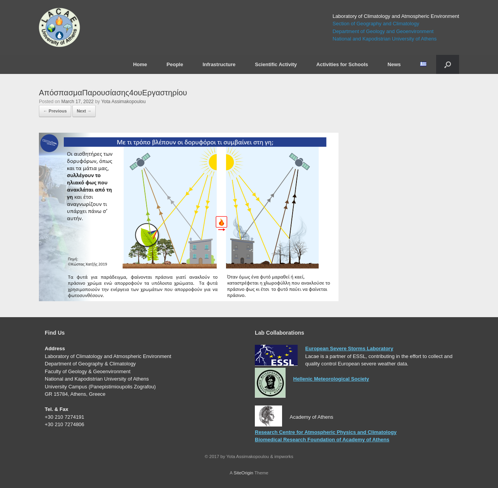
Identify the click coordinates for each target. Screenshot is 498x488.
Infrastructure (219, 64)
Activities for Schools (342, 64)
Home (140, 64)
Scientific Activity (276, 64)
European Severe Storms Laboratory (349, 348)
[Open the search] (447, 64)
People (175, 64)
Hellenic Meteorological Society (331, 379)
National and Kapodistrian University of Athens (385, 39)
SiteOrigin (243, 472)
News (394, 64)
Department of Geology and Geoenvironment (383, 31)
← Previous (55, 111)
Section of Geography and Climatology (376, 23)
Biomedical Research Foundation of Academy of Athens (322, 439)
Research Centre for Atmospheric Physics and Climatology (325, 432)
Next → (84, 111)
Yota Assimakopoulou (123, 101)
